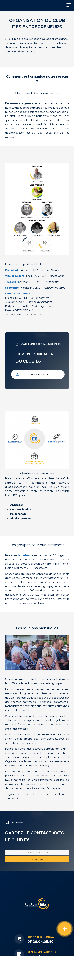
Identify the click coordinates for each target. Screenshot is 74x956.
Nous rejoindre (40, 374)
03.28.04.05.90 (40, 942)
